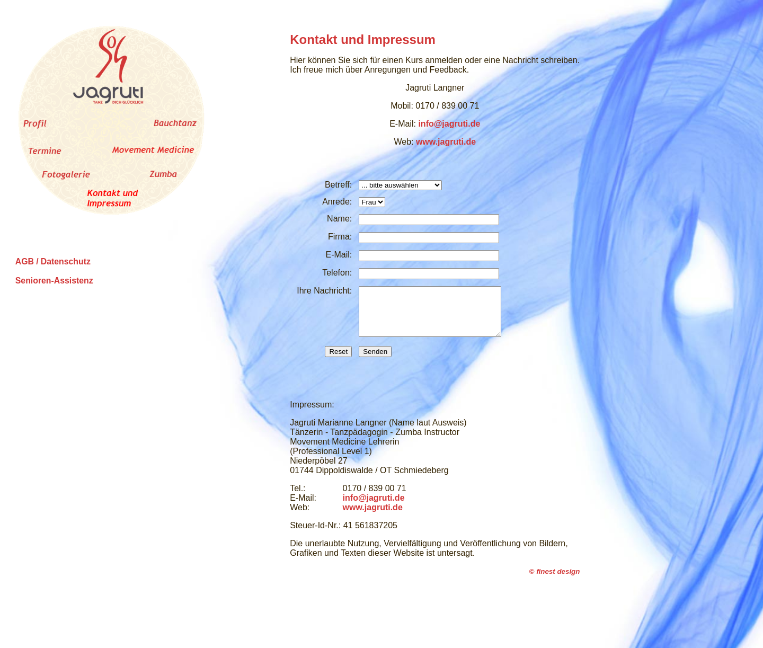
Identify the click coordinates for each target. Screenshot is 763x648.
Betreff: (338, 184)
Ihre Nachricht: (324, 290)
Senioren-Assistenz (54, 280)
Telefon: (337, 272)
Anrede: (337, 201)
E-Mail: (338, 254)
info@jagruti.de (449, 123)
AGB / (27, 261)
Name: (339, 218)
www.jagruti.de (446, 141)
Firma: (340, 236)
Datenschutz (66, 261)
